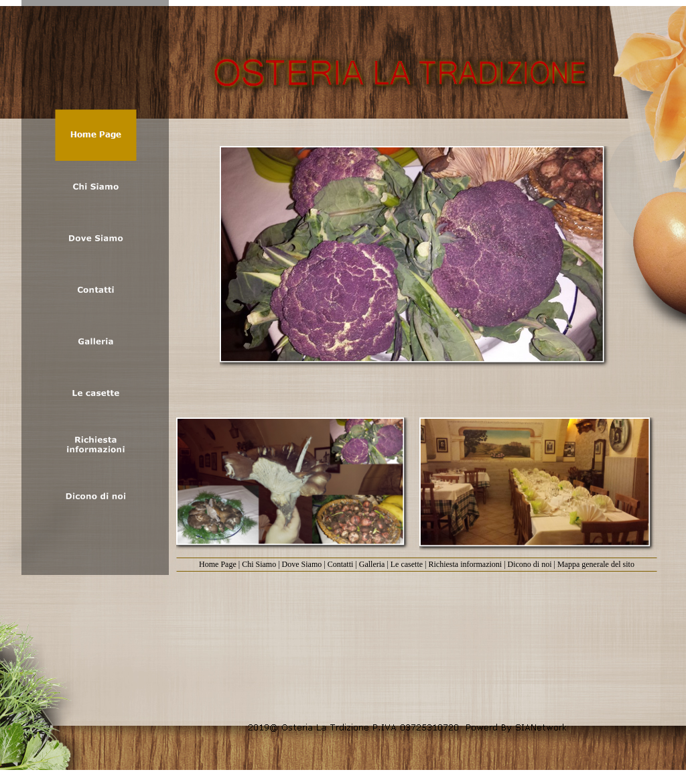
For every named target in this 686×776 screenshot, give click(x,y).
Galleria (372, 564)
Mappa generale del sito (595, 564)
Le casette (407, 564)
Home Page (217, 564)
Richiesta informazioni (465, 564)
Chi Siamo (259, 564)
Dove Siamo (302, 564)
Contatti (341, 564)
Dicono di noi (530, 564)
